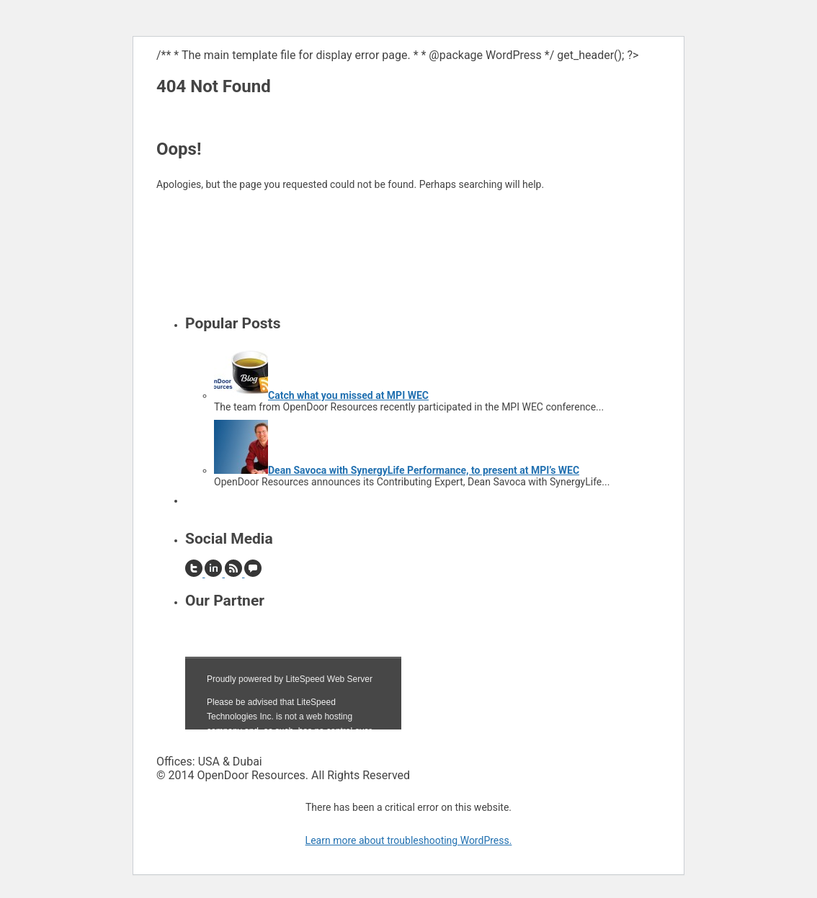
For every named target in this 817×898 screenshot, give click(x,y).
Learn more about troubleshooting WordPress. (408, 840)
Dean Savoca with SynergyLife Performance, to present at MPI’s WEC (423, 470)
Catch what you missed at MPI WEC (348, 395)
